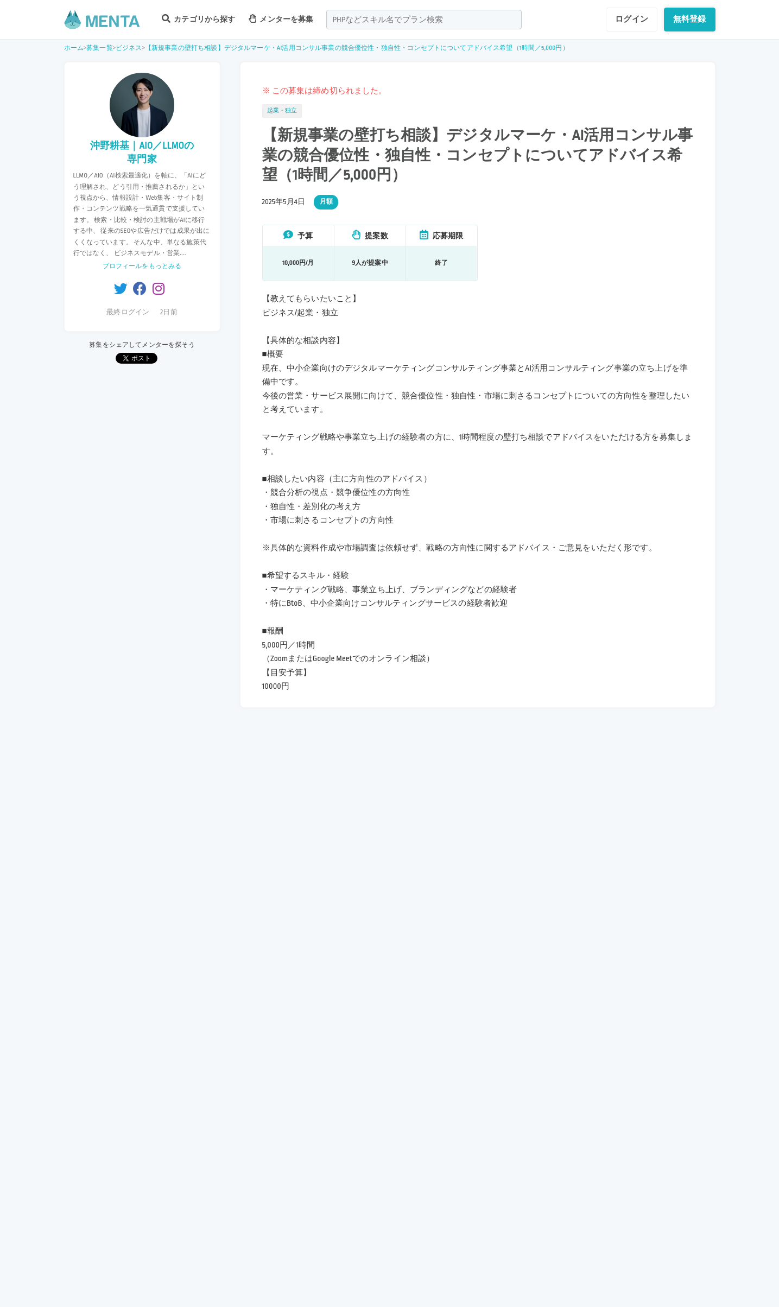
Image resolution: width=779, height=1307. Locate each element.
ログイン (631, 19)
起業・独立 (282, 110)
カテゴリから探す (199, 18)
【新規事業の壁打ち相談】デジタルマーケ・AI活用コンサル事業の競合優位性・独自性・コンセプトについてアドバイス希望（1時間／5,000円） (357, 48)
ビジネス (129, 48)
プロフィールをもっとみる (142, 266)
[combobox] (424, 19)
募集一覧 (99, 48)
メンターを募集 (281, 18)
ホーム (74, 48)
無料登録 (689, 19)
